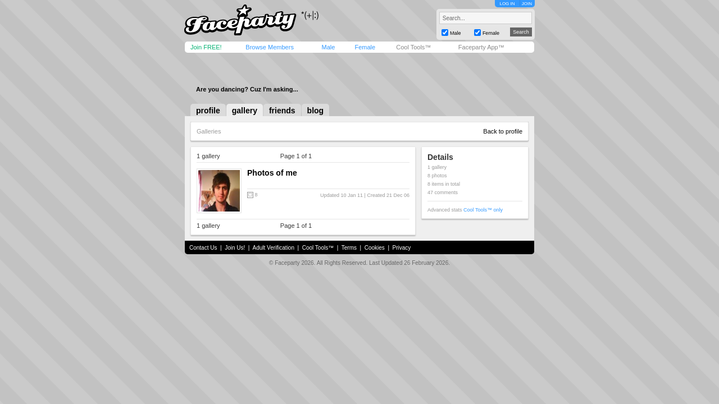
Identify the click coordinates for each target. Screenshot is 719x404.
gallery (244, 110)
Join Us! (235, 248)
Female (364, 47)
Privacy (402, 248)
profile (208, 110)
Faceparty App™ (481, 47)
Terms (349, 248)
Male (328, 47)
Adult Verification (273, 248)
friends (282, 110)
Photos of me (272, 172)
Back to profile (502, 131)
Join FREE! (206, 47)
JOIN (527, 3)
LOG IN (507, 3)
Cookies (375, 248)
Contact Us (203, 248)
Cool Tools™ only (483, 210)
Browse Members (269, 47)
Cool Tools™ (413, 47)
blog (315, 110)
